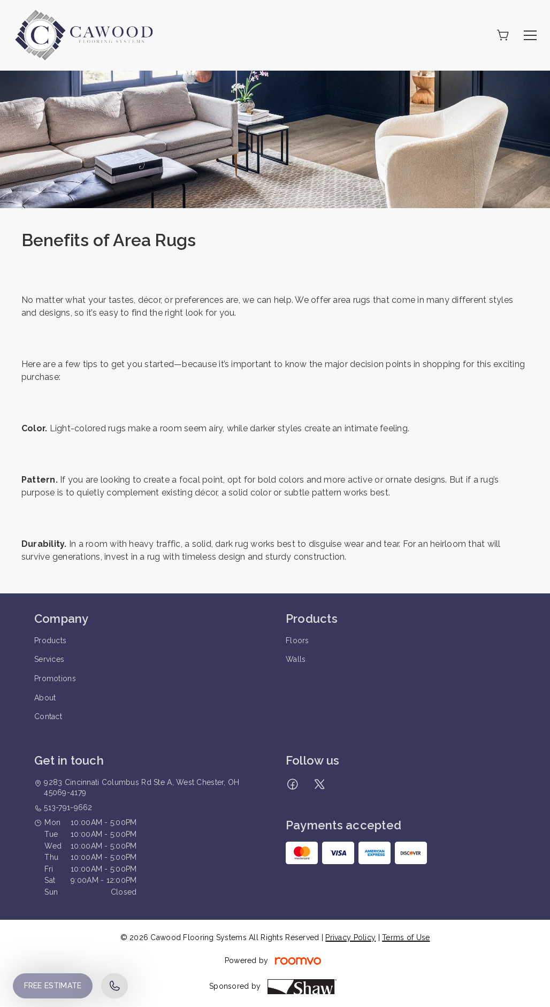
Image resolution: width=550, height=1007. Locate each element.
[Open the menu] (530, 35)
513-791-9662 (68, 807)
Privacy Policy (350, 937)
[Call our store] (114, 985)
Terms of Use (406, 937)
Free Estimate (52, 985)
